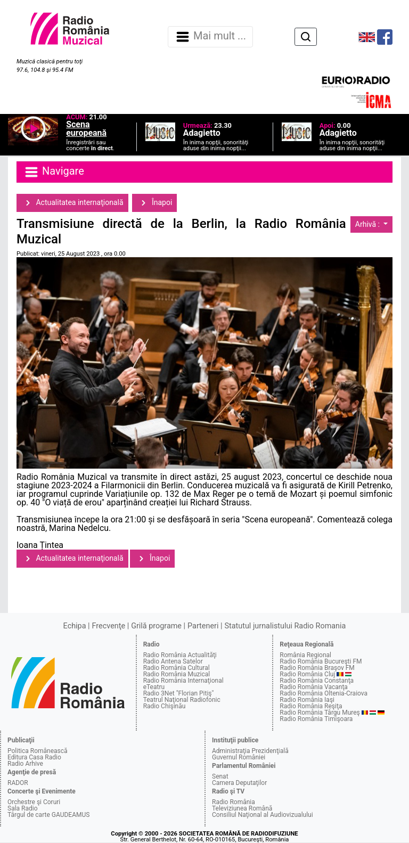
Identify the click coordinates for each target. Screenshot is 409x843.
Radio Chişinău (164, 706)
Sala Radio (22, 808)
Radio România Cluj (307, 674)
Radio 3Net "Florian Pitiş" (178, 693)
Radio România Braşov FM (317, 668)
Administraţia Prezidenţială (250, 751)
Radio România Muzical (176, 674)
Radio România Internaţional (183, 680)
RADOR (17, 783)
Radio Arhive (25, 763)
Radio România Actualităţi (180, 655)
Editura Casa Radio (34, 757)
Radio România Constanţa (317, 680)
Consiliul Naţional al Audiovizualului (262, 815)
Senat (220, 776)
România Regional (305, 655)
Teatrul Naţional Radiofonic (181, 699)
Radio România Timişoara (316, 719)
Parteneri (202, 626)
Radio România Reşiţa (311, 706)
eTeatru (154, 687)
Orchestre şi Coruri (33, 802)
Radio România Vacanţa (314, 687)
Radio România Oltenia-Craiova (323, 693)
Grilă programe (156, 626)
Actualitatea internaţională (72, 203)
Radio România (233, 802)
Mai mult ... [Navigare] (210, 37)
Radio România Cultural (176, 668)
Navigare (53, 172)
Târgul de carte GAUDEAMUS (48, 815)
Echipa (74, 626)
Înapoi (154, 203)
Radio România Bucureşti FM (321, 661)
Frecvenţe (108, 626)
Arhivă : (368, 224)
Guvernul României (238, 757)
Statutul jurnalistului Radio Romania (285, 626)
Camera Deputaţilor (239, 783)
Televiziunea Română (242, 808)
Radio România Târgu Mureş (319, 712)
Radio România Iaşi (307, 699)
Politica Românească (37, 751)
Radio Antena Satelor (173, 661)
